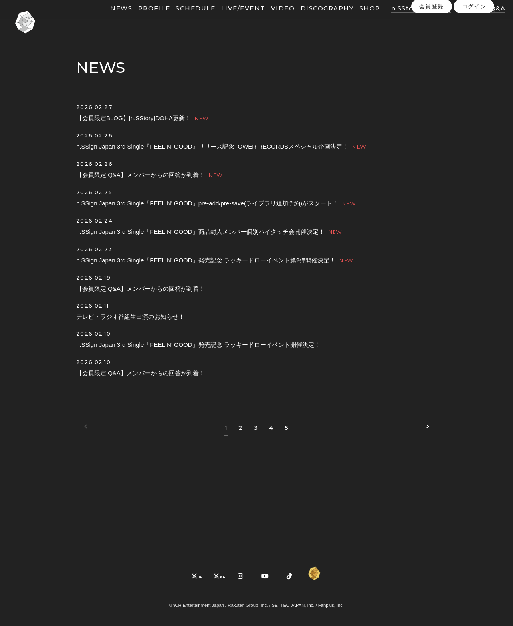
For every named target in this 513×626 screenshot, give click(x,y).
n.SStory (415, 19)
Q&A (486, 29)
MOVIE (448, 19)
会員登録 (431, 46)
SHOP (378, 19)
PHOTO (480, 19)
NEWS (130, 19)
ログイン (474, 46)
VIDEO (292, 19)
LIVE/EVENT (252, 19)
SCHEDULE (204, 19)
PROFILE (163, 19)
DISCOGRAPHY (336, 19)
